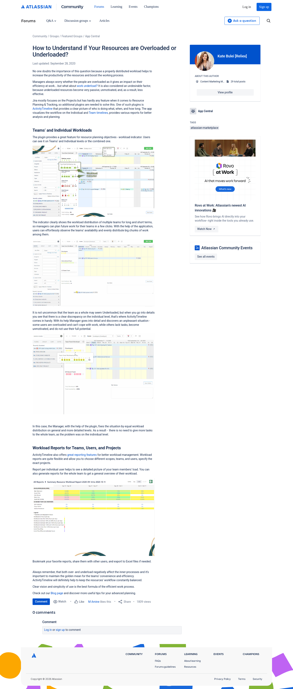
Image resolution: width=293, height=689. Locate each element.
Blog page (57, 593)
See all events (205, 256)
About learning (192, 660)
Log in (247, 7)
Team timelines (98, 112)
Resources (190, 666)
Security (257, 678)
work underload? (87, 85)
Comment (41, 601)
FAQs (158, 660)
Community (72, 6)
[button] (94, 181)
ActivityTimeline (42, 108)
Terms (241, 678)
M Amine (93, 601)
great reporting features (82, 454)
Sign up (264, 7)
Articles (104, 20)
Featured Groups (72, 36)
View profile (225, 92)
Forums (99, 6)
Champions (151, 6)
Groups (54, 36)
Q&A (51, 20)
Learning (116, 6)
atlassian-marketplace (204, 127)
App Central (92, 36)
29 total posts (238, 81)
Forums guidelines (165, 666)
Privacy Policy (222, 678)
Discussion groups (78, 20)
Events (133, 6)
